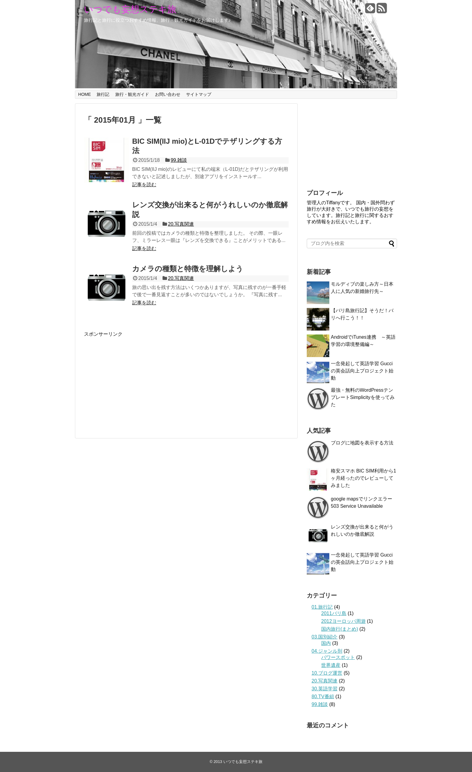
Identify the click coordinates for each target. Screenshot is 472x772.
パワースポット (338, 657)
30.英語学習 (324, 688)
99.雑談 (179, 160)
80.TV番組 (323, 696)
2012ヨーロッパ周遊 (343, 621)
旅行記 (103, 94)
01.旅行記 (322, 607)
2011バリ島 (333, 613)
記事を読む (144, 184)
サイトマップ (198, 94)
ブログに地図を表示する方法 (362, 442)
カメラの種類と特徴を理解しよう (187, 269)
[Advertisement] (134, 379)
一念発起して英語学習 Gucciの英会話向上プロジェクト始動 (362, 371)
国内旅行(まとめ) (339, 629)
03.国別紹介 (324, 636)
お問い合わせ (167, 94)
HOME (84, 94)
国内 (326, 643)
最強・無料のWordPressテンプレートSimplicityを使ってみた (363, 397)
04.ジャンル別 (327, 651)
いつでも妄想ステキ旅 (130, 9)
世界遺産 (330, 665)
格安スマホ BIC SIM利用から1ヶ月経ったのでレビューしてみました (363, 478)
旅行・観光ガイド (132, 94)
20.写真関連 (181, 224)
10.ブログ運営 (327, 673)
